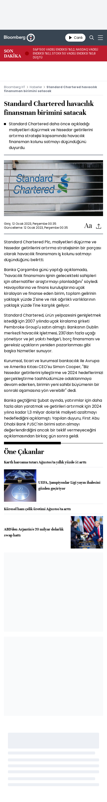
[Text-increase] (88, 226)
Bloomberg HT (14, 87)
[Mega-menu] (100, 37)
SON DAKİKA (12, 53)
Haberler (36, 87)
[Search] (91, 37)
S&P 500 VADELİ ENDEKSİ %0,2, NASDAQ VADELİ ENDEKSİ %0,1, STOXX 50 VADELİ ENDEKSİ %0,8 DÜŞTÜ (65, 53)
